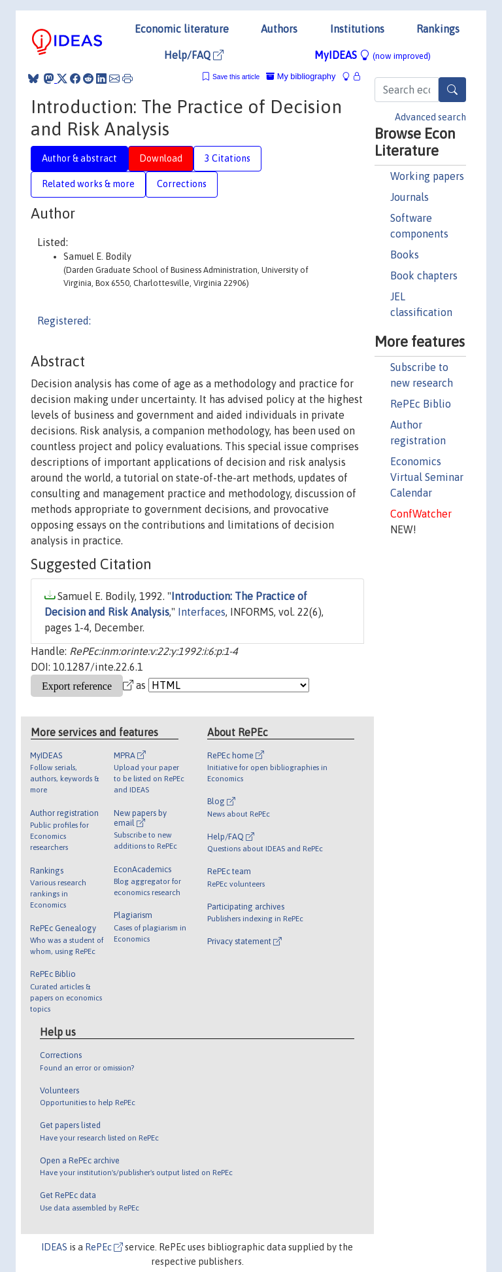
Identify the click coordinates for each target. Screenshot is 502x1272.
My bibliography (300, 76)
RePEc (104, 1247)
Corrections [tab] (182, 184)
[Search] (452, 89)
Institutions (357, 29)
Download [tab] (160, 158)
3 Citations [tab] (227, 158)
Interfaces (202, 612)
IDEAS (54, 1247)
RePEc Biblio (420, 404)
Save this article (235, 76)
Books (404, 254)
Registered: (64, 321)
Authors (279, 29)
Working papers (427, 176)
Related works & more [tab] (88, 184)
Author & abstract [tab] (79, 158)
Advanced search (430, 117)
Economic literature (182, 29)
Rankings (438, 29)
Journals (409, 197)
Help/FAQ (194, 55)
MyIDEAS (372, 55)
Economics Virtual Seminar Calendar (426, 477)
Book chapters (424, 275)
